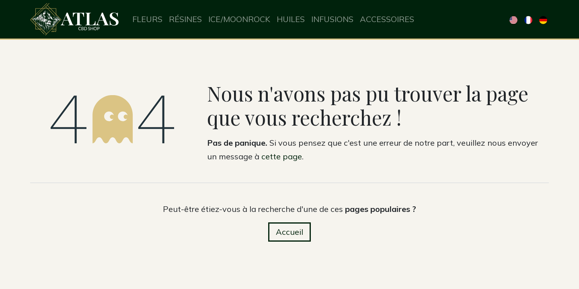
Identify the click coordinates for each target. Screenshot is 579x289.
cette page (281, 156)
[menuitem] (147, 19)
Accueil (289, 232)
